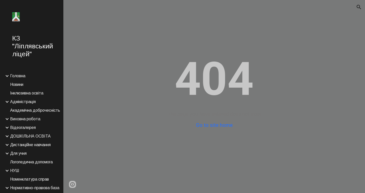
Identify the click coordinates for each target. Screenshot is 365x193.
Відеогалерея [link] (23, 127)
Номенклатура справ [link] (29, 179)
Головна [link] (17, 76)
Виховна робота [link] (25, 119)
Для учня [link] (18, 153)
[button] (359, 7)
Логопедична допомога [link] (31, 162)
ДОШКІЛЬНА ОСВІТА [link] (30, 136)
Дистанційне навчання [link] (30, 145)
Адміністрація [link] (23, 102)
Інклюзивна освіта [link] (26, 93)
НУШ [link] (14, 170)
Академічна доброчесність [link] (35, 110)
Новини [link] (16, 84)
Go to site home (214, 125)
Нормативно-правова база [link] (34, 188)
